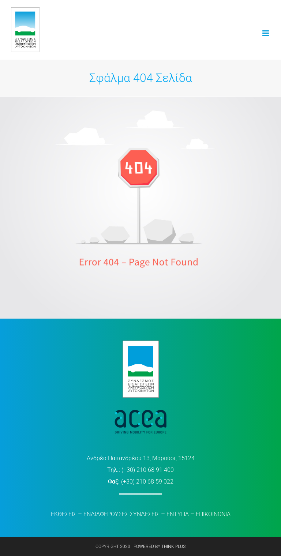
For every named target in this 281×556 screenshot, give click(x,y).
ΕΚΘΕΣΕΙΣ (63, 514)
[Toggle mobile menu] (266, 33)
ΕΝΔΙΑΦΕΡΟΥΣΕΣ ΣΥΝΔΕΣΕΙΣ (121, 514)
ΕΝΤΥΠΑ (177, 514)
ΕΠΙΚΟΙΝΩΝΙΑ (213, 514)
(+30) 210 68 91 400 (147, 469)
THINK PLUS (173, 546)
